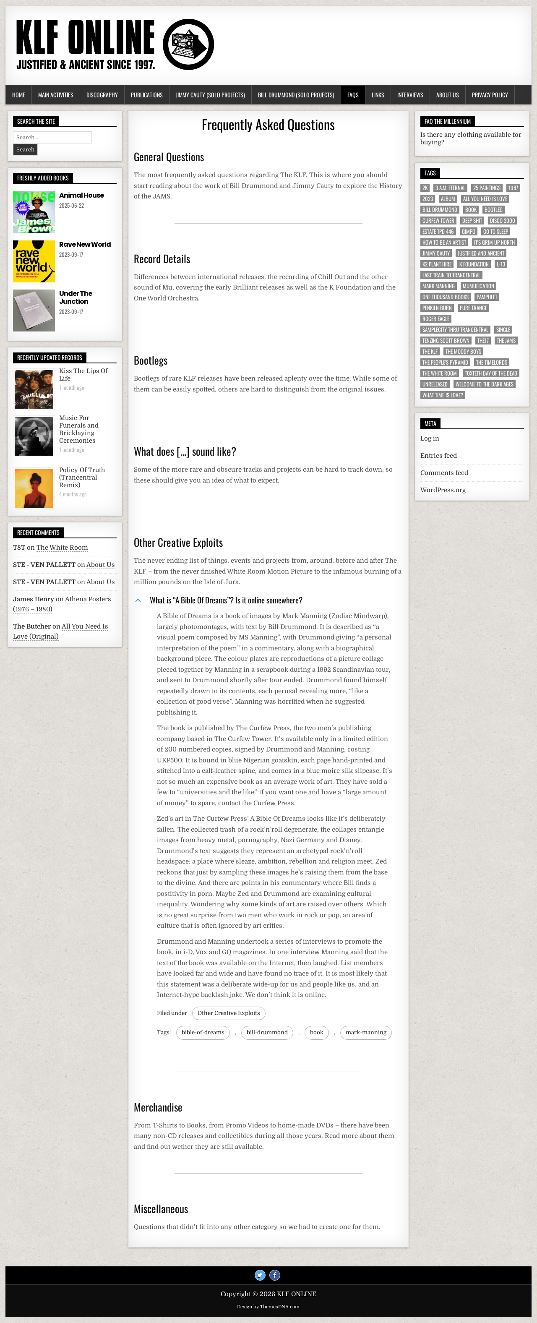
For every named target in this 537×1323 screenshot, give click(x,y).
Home (18, 94)
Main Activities (55, 94)
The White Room (62, 547)
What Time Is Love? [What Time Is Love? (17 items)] (442, 395)
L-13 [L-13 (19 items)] (501, 264)
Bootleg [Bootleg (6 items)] (494, 210)
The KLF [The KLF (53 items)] (430, 351)
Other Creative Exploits (229, 1013)
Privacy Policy (490, 94)
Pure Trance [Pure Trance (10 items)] (473, 308)
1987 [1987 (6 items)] (513, 188)
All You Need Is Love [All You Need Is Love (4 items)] (485, 199)
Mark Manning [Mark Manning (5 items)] (438, 286)
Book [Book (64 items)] (471, 210)
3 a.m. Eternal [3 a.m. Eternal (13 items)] (450, 188)
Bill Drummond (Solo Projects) (296, 94)
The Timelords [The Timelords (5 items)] (491, 362)
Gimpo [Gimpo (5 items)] (468, 231)
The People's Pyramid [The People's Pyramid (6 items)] (445, 362)
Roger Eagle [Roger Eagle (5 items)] (435, 319)
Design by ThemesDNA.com (268, 1307)
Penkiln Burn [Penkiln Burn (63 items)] (437, 308)
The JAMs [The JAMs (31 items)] (506, 340)
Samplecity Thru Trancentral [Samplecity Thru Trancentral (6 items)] (455, 330)
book (316, 1032)
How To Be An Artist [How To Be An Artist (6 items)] (444, 242)
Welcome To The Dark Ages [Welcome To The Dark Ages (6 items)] (485, 384)
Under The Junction (75, 297)
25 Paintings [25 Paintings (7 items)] (487, 188)
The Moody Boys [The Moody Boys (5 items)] (463, 351)
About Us (447, 94)
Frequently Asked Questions (268, 124)
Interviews (410, 94)
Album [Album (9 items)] (448, 199)
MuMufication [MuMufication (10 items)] (478, 286)
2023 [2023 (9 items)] (427, 199)
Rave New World (85, 244)
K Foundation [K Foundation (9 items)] (474, 264)
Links (378, 94)
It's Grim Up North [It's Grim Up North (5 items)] (494, 242)
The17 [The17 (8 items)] (483, 340)
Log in (429, 438)
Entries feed (438, 455)
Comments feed (444, 473)
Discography (102, 94)
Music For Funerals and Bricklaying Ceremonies (79, 429)
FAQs (353, 94)
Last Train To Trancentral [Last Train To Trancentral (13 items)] (451, 275)
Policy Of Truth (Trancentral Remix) (82, 478)
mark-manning (366, 1032)
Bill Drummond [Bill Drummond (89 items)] (439, 210)
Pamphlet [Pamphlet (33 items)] (487, 297)
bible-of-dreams (203, 1032)
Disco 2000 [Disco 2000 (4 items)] (502, 220)
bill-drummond (267, 1032)
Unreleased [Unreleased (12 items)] (435, 384)
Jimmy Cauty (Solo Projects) (210, 94)
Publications (147, 94)
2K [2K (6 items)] (425, 188)
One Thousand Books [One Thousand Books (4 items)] (445, 297)
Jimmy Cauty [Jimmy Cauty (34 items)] (436, 253)
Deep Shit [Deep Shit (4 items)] (472, 220)
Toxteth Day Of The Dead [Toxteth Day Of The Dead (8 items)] (491, 373)
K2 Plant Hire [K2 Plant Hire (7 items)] (436, 264)
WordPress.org (443, 490)
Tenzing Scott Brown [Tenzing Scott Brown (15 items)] (445, 340)
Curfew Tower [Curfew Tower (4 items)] (438, 220)
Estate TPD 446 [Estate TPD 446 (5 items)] (438, 231)
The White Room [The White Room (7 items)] (439, 373)
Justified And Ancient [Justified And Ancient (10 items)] (481, 253)
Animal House (81, 195)
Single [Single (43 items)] (503, 330)
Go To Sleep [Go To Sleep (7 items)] (495, 231)
